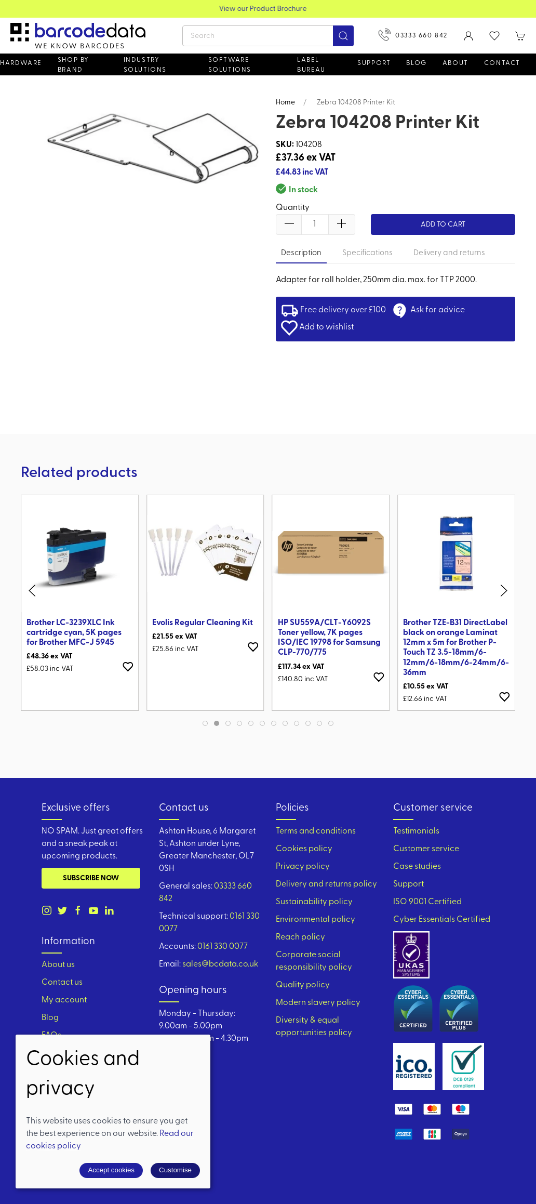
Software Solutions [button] (229, 65)
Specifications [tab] (367, 253)
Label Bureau (311, 65)
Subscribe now (91, 878)
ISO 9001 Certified (427, 902)
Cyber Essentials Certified (441, 920)
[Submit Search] (343, 35)
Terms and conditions (316, 831)
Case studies (417, 867)
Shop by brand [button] (73, 65)
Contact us (62, 982)
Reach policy (300, 937)
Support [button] (374, 63)
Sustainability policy (314, 902)
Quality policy (303, 985)
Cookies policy (304, 849)
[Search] (268, 35)
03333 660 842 (413, 34)
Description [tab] (301, 253)
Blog (416, 63)
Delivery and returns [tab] (449, 253)
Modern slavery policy (318, 1003)
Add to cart (443, 225)
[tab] (205, 723)
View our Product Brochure (268, 9)
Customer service (426, 849)
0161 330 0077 (222, 947)
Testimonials (416, 831)
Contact (502, 63)
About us (58, 965)
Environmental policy (315, 920)
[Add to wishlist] (128, 666)
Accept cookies (111, 1170)
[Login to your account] (468, 36)
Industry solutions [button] (145, 65)
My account (64, 1000)
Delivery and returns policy (326, 884)
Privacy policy (303, 867)
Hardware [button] (21, 63)
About (455, 63)
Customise (175, 1170)
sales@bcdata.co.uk (220, 964)
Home (285, 103)
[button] (494, 36)
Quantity (293, 208)
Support (408, 884)
